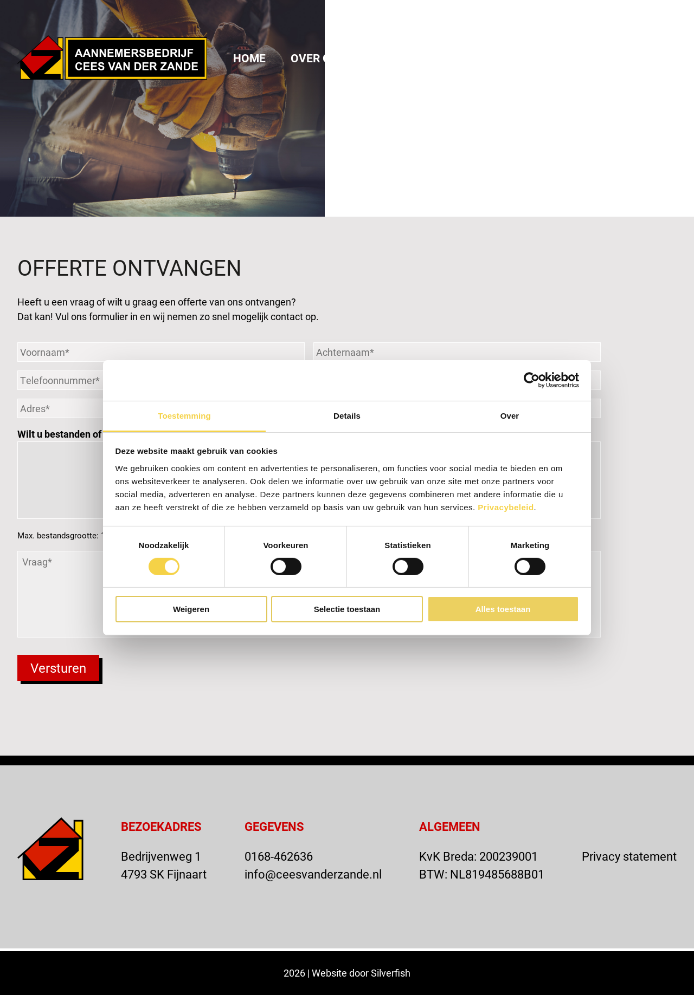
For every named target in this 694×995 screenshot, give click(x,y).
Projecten (403, 58)
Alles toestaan (503, 609)
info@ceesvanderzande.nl (313, 874)
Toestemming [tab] (184, 415)
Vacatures (644, 58)
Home (249, 58)
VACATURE (502, 17)
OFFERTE (580, 17)
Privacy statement (629, 856)
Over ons (318, 58)
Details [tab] (347, 415)
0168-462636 (279, 856)
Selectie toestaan (347, 609)
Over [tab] (509, 415)
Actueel (485, 58)
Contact (561, 58)
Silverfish (390, 972)
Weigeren (191, 609)
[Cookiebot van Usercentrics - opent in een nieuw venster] (531, 380)
